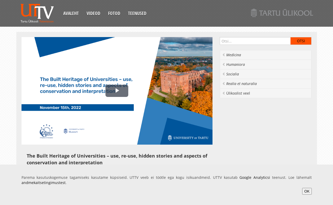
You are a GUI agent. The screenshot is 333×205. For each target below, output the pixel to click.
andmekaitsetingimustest (44, 182)
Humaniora (233, 64)
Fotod (114, 13)
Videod (93, 13)
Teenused (137, 13)
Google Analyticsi (254, 177)
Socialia (230, 74)
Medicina (231, 54)
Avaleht (71, 13)
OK (306, 191)
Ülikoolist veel (236, 93)
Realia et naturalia (239, 83)
